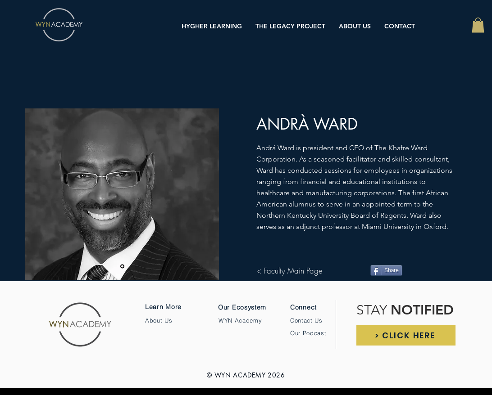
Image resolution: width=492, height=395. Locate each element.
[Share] (386, 270)
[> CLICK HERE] (406, 335)
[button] (478, 25)
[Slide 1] (122, 267)
